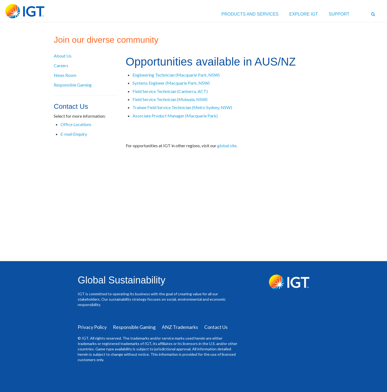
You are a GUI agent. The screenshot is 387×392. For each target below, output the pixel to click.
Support (339, 14)
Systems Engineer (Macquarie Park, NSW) (171, 82)
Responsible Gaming (73, 84)
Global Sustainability (121, 280)
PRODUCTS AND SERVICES (249, 14)
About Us (62, 55)
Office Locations (75, 124)
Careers (61, 65)
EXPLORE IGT (303, 14)
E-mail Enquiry (73, 133)
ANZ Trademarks (180, 327)
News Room (65, 75)
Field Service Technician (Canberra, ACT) (170, 91)
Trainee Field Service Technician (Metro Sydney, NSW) (182, 107)
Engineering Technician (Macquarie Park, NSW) (176, 74)
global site (226, 145)
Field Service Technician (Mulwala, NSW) (169, 99)
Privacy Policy (92, 327)
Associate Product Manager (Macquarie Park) (175, 115)
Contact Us (216, 327)
